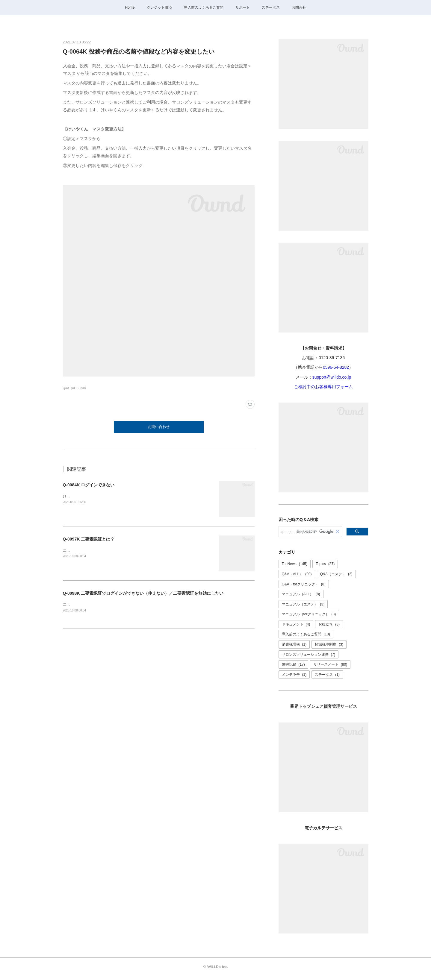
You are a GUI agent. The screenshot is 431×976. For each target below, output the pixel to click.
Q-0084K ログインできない (89, 484)
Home (129, 7)
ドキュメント (296, 624)
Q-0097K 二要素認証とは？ (89, 539)
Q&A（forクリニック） (304, 584)
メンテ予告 (294, 675)
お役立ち (329, 624)
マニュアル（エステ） (303, 604)
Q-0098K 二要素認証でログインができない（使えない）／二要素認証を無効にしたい (143, 593)
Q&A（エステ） (336, 574)
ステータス (271, 7)
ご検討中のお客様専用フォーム (323, 386)
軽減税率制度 (329, 644)
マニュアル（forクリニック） (309, 614)
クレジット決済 (159, 7)
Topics (325, 564)
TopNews (294, 564)
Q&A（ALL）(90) (74, 388)
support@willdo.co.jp (331, 377)
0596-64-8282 (336, 367)
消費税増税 (294, 644)
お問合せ (299, 7)
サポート (242, 7)
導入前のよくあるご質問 (203, 7)
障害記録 (293, 664)
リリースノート (330, 664)
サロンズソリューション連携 (308, 654)
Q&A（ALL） (297, 574)
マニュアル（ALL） (301, 594)
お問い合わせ (159, 426)
